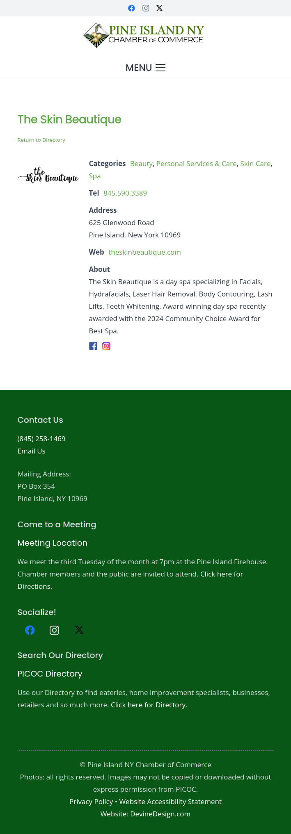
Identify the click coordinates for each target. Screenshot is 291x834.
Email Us (32, 451)
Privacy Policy (91, 801)
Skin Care (256, 163)
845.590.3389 (125, 193)
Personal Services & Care (196, 163)
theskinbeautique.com (144, 252)
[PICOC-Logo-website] (145, 36)
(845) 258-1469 (42, 438)
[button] (145, 67)
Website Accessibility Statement (170, 801)
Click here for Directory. (149, 704)
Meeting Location (53, 543)
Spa (95, 175)
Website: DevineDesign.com (146, 813)
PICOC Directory (50, 673)
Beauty (141, 163)
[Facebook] (132, 8)
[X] (160, 8)
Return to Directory (41, 140)
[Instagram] (146, 8)
